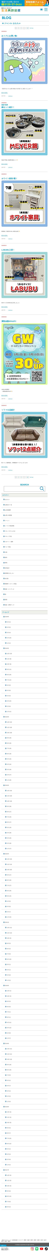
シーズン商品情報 (9, 525)
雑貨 (6, 599)
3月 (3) (9, 1091)
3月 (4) (9, 632)
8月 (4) (9, 948)
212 (28, 28)
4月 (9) (9, 695)
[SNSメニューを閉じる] (3, 1246)
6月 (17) (9, 822)
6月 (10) (9, 959)
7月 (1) (9, 1012)
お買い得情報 (8, 515)
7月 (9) (9, 954)
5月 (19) (9, 759)
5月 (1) (9, 964)
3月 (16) (9, 769)
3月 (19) (9, 838)
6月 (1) (9, 1017)
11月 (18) (9, 727)
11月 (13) (9, 864)
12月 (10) (9, 653)
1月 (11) (9, 711)
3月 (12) (9, 1027)
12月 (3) (9, 1112)
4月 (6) (9, 627)
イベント (7, 520)
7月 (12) (9, 680)
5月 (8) (9, 690)
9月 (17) (9, 875)
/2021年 (7, 922)
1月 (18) (9, 780)
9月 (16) (9, 1064)
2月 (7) (9, 911)
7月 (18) (9, 748)
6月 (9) (9, 685)
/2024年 (7, 716)
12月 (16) (9, 790)
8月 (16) (9, 880)
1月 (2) (9, 643)
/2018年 (7, 1106)
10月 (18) (9, 732)
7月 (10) (9, 1138)
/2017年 (7, 1170)
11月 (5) (9, 1180)
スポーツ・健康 (9, 541)
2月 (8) (9, 706)
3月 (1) (9, 969)
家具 (6, 557)
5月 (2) (9, 1080)
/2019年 (7, 1043)
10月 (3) (9, 996)
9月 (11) (9, 669)
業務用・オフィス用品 (10, 583)
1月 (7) (9, 1038)
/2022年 (7, 853)
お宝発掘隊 (8, 510)
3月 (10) (9, 701)
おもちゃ (10, 96)
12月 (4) (9, 1175)
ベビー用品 (8, 547)
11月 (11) (9, 1054)
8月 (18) (9, 743)
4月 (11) (9, 1022)
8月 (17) (9, 811)
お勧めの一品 (8, 504)
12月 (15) (9, 722)
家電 (6, 562)
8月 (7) (9, 1133)
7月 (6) (9, 1201)
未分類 (6, 578)
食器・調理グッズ (9, 605)
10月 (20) (9, 869)
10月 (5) (9, 938)
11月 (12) (9, 933)
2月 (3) (9, 1096)
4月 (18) (9, 832)
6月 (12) (9, 1143)
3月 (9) (9, 906)
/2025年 (7, 648)
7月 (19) (9, 817)
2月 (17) (9, 774)
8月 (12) (9, 1196)
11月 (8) (9, 659)
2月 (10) (9, 637)
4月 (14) (9, 764)
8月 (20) (9, 674)
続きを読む (4, 92)
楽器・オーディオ (9, 589)
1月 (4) (9, 1101)
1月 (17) (9, 848)
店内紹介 (7, 568)
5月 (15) (9, 896)
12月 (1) (9, 990)
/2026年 (7, 616)
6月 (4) (9, 1206)
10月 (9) (9, 664)
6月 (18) (9, 753)
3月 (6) (9, 1159)
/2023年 (7, 785)
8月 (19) (9, 1070)
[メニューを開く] (46, 9)
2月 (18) (9, 843)
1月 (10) (9, 917)
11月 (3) (9, 1117)
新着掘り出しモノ (9, 573)
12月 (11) (9, 927)
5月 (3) (9, 622)
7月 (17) (9, 885)
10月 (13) (9, 1059)
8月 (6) (9, 1006)
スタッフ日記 (8, 536)
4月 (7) (9, 1085)
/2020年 (7, 985)
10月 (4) (9, 1185)
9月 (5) (9, 1127)
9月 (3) (9, 943)
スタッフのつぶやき (10, 531)
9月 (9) (9, 1191)
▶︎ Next (31, 28)
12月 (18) (9, 859)
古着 (6, 552)
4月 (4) (9, 1154)
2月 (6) (9, 975)
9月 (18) (9, 738)
